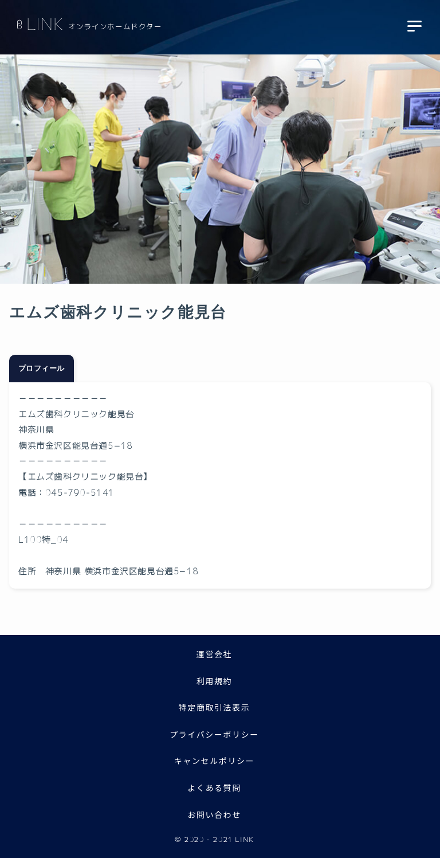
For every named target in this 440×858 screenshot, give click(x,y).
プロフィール (41, 369)
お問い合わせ (214, 814)
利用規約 (214, 681)
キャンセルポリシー (214, 760)
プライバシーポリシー (214, 734)
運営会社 (214, 654)
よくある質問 (214, 787)
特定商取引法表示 (214, 707)
